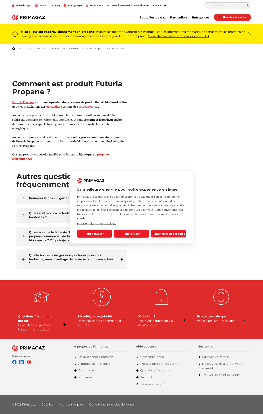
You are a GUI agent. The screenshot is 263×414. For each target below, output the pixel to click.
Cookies (47, 404)
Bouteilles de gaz (152, 17)
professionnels (88, 107)
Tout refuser (131, 234)
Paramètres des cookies (169, 234)
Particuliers (179, 17)
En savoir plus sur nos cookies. (96, 223)
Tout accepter (94, 234)
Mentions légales (71, 404)
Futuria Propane (23, 102)
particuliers (54, 107)
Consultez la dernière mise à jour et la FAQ (178, 36)
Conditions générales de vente (111, 404)
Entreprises (201, 17)
